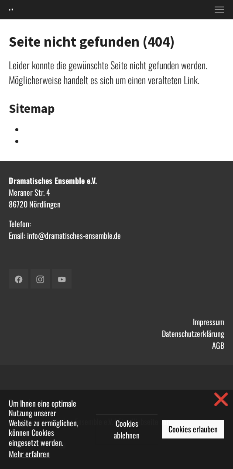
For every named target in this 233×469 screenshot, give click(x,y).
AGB (218, 345)
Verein (33, 141)
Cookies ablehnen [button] (127, 429)
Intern (33, 129)
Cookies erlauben (193, 429)
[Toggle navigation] (219, 9)
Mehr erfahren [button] (29, 453)
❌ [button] (221, 398)
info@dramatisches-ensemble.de (74, 235)
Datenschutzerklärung (193, 333)
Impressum (208, 321)
